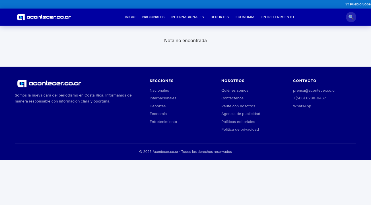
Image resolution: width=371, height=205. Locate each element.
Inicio (130, 17)
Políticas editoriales (238, 121)
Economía (245, 17)
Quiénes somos (234, 90)
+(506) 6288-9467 (309, 98)
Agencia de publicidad (240, 113)
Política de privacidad (240, 129)
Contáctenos (232, 98)
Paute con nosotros (238, 106)
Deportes (220, 17)
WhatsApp (302, 106)
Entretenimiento (277, 17)
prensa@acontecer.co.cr (314, 90)
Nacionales (153, 17)
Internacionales (187, 17)
